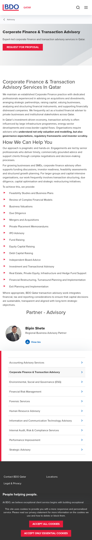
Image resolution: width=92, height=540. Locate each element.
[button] (23, 47)
